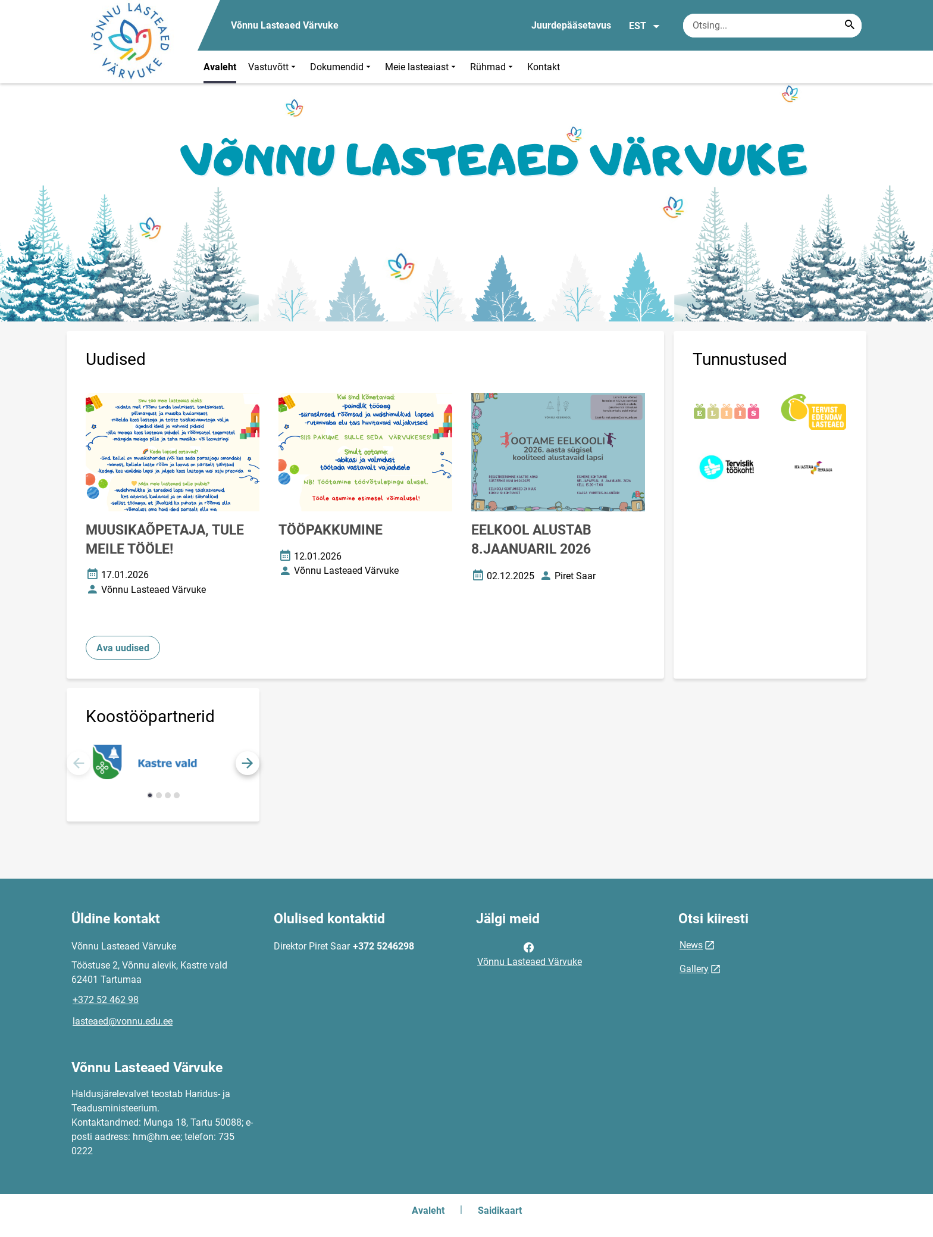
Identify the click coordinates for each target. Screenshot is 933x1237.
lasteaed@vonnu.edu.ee (123, 1021)
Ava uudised (122, 648)
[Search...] (850, 25)
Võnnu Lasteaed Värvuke (529, 953)
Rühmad (492, 67)
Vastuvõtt (273, 67)
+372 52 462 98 (106, 999)
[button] (247, 763)
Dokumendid (341, 67)
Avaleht (219, 67)
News (691, 945)
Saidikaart (500, 1210)
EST (644, 26)
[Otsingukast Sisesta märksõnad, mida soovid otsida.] (772, 26)
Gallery (694, 968)
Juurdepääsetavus (571, 25)
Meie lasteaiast (421, 67)
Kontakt (543, 67)
